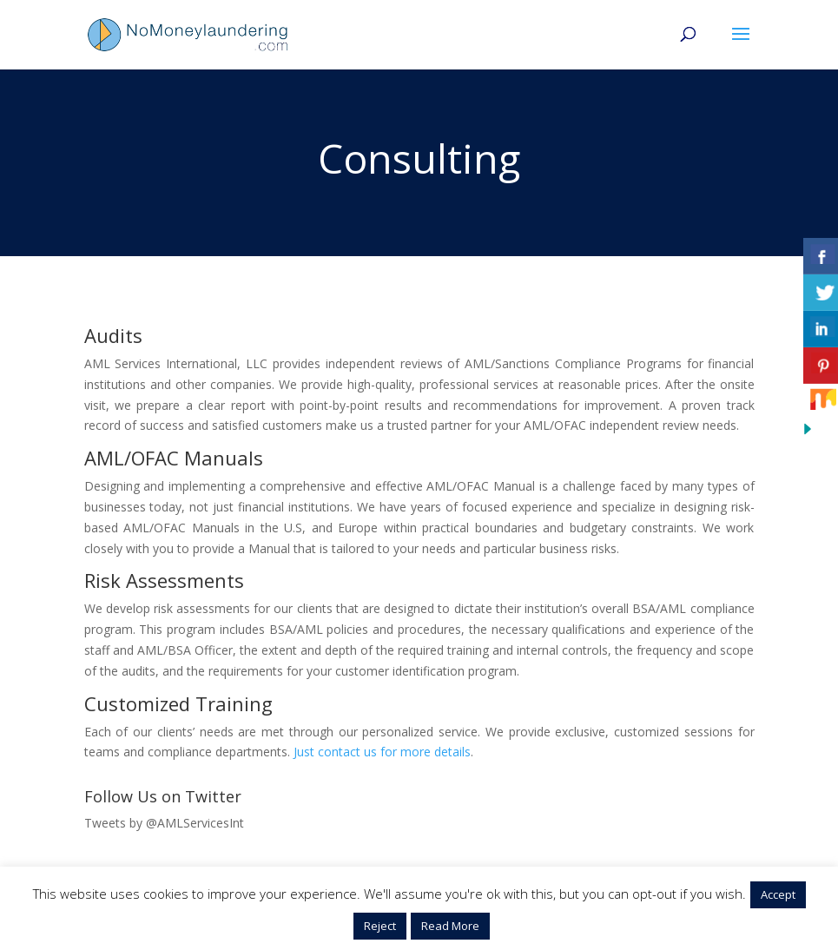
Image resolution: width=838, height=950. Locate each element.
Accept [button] (778, 894)
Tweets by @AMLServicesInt (164, 823)
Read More (450, 926)
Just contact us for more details (382, 751)
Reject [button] (380, 926)
